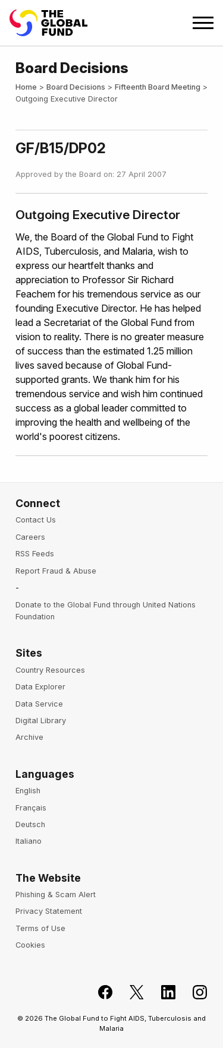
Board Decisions (75, 87)
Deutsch (30, 824)
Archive (29, 737)
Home (26, 87)
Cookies (30, 945)
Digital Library (40, 720)
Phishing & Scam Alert (55, 894)
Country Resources (50, 670)
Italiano (28, 841)
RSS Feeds (34, 553)
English (27, 790)
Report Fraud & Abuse (55, 570)
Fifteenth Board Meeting (157, 87)
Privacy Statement (48, 911)
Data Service (39, 703)
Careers (30, 537)
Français (30, 807)
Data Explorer (40, 686)
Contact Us (35, 519)
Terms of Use (40, 928)
